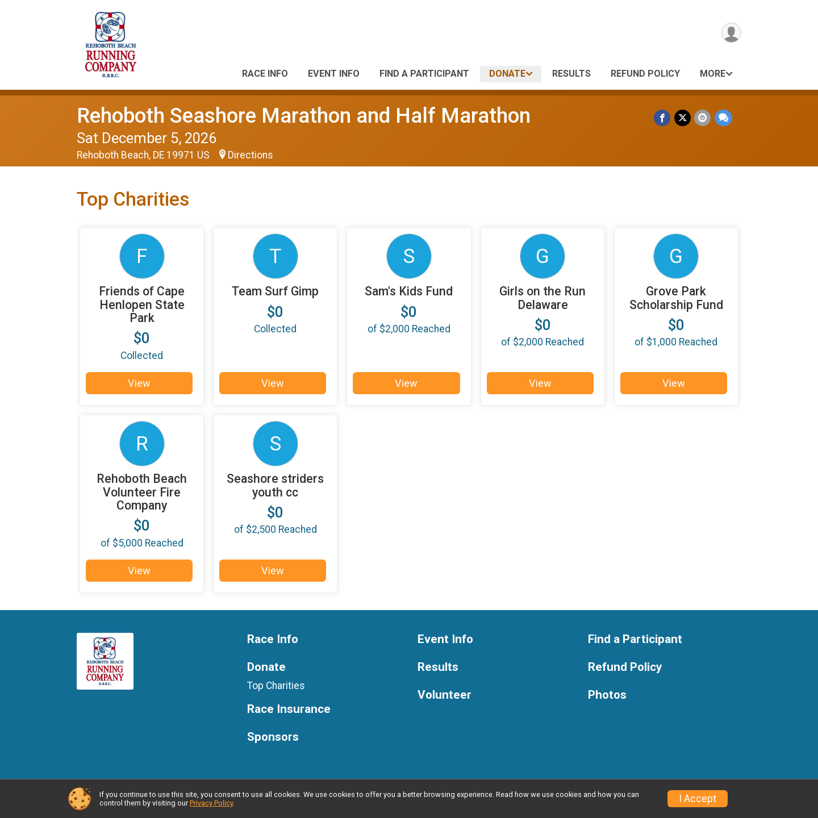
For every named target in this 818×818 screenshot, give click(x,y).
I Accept (697, 798)
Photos (607, 696)
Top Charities (276, 687)
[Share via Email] (703, 118)
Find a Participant (424, 73)
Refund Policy (645, 73)
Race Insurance (289, 710)
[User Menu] (730, 33)
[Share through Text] (723, 118)
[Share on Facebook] (663, 118)
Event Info (334, 73)
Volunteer (444, 696)
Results (571, 73)
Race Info (265, 73)
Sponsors (273, 738)
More (712, 73)
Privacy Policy (211, 803)
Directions (250, 155)
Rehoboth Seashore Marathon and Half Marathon (304, 115)
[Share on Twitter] (683, 118)
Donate (507, 73)
